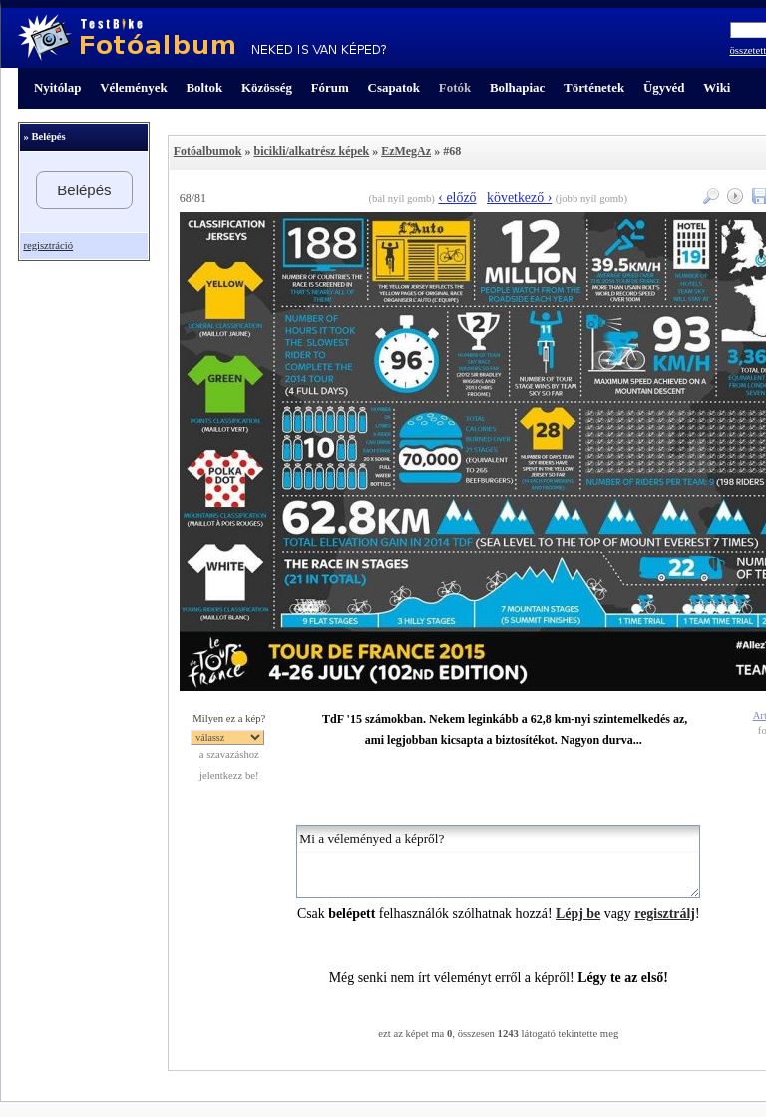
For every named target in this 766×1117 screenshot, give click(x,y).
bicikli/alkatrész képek (311, 151)
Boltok (204, 87)
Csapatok (394, 87)
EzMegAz (406, 151)
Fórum (330, 87)
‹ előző (457, 197)
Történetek (594, 87)
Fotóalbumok (208, 151)
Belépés (84, 190)
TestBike (202, 38)
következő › (519, 197)
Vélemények (134, 87)
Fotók (455, 87)
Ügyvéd (664, 87)
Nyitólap (57, 87)
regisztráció (48, 245)
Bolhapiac (517, 87)
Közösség (266, 87)
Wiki (716, 87)
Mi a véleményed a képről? (498, 861)
